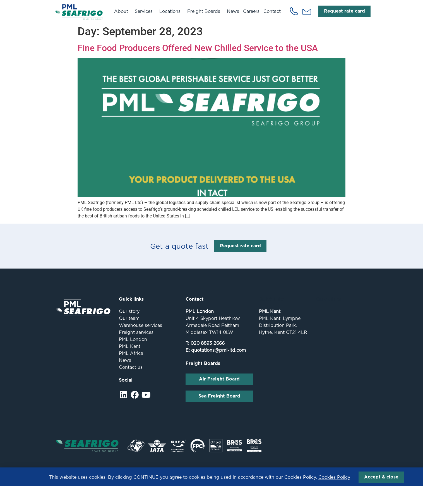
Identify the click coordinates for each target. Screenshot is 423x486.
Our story (129, 311)
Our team (129, 318)
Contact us (131, 367)
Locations (171, 11)
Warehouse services (140, 325)
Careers (251, 11)
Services (145, 11)
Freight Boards (205, 11)
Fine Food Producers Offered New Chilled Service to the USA (198, 48)
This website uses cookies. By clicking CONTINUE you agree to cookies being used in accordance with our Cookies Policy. (199, 480)
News (233, 11)
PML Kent (129, 346)
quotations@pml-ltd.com (218, 350)
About (122, 11)
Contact (272, 11)
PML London (133, 339)
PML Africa (131, 353)
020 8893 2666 (208, 343)
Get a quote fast (179, 246)
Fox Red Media (358, 469)
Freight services (136, 332)
